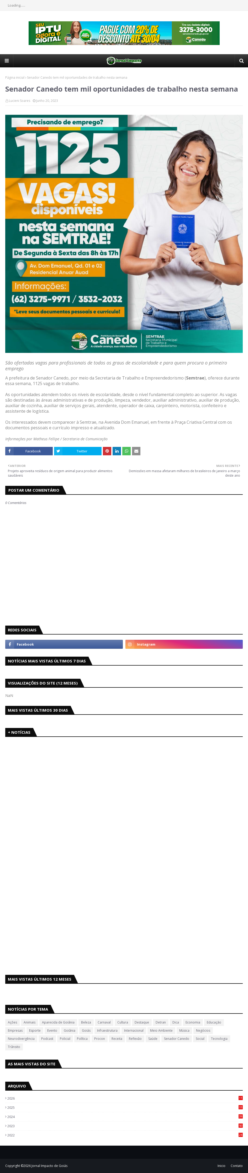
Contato (237, 1166)
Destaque (142, 1022)
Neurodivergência (21, 1038)
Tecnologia (219, 1038)
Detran (161, 1022)
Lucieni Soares (19, 100)
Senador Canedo (176, 1038)
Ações (12, 1022)
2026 (125, 1098)
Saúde (152, 1038)
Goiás (86, 1030)
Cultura (122, 1022)
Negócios (203, 1030)
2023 (125, 1126)
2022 (125, 1135)
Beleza (86, 1022)
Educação (214, 1022)
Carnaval (104, 1022)
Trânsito (14, 1047)
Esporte (35, 1030)
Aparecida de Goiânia (58, 1022)
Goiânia (69, 1030)
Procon (99, 1038)
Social (200, 1038)
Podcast (47, 1038)
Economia (193, 1022)
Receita (117, 1038)
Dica (175, 1022)
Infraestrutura (107, 1030)
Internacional (134, 1030)
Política (82, 1038)
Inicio (221, 1166)
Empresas (15, 1030)
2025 (125, 1107)
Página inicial (14, 77)
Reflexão (135, 1038)
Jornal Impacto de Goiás (49, 1166)
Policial (65, 1038)
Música (184, 1030)
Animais (29, 1022)
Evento (52, 1030)
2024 (125, 1116)
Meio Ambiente (161, 1030)
